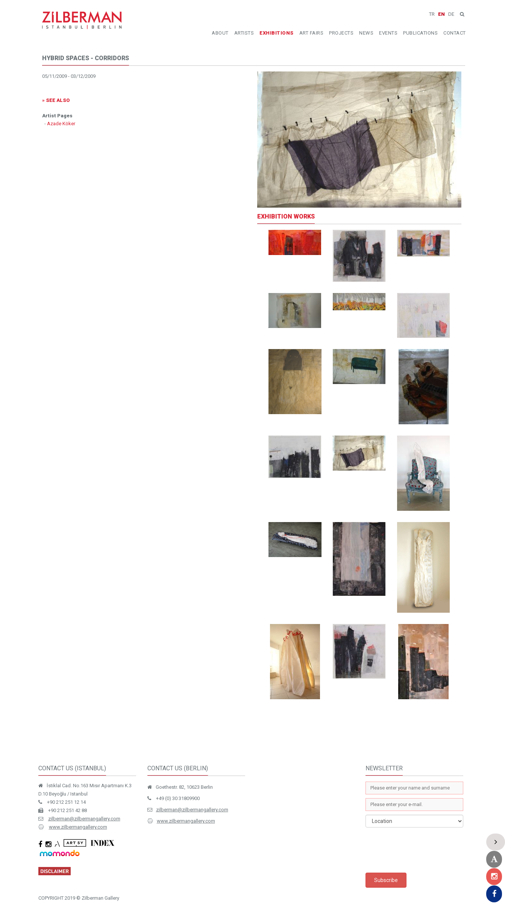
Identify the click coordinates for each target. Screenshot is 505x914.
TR (432, 14)
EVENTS (388, 33)
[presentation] (422, 850)
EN (441, 14)
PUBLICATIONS (420, 33)
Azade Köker (61, 123)
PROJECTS (341, 33)
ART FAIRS (311, 33)
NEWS (366, 33)
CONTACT (454, 33)
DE (451, 14)
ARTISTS (244, 33)
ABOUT (220, 33)
